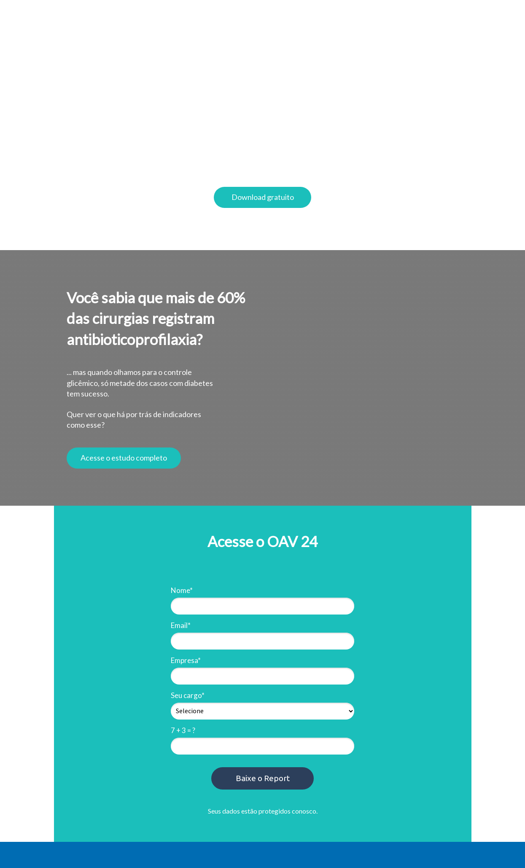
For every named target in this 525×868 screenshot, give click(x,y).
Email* (181, 625)
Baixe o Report (263, 778)
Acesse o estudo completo (124, 457)
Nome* (182, 590)
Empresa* (186, 660)
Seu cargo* (188, 695)
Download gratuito (263, 197)
